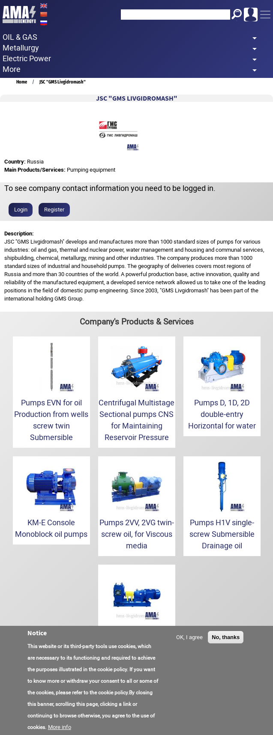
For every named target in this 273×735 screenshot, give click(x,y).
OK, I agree (189, 637)
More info (59, 727)
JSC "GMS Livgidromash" (62, 82)
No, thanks (226, 637)
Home (21, 82)
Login (20, 209)
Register (54, 209)
